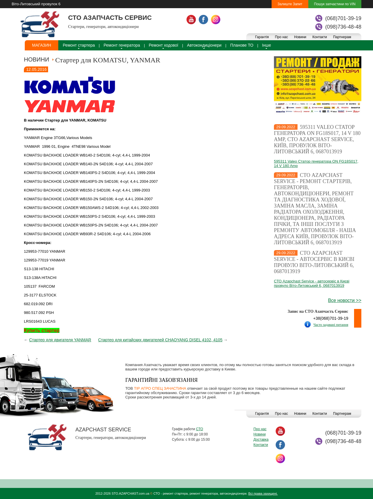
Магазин (41, 45)
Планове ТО (241, 45)
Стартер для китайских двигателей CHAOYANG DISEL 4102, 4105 (160, 340)
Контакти (319, 37)
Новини (300, 37)
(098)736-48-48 (343, 27)
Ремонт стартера (79, 45)
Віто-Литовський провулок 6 (36, 4)
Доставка (261, 439)
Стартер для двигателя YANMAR (60, 340)
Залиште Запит (289, 4)
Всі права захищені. (263, 493)
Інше (266, 45)
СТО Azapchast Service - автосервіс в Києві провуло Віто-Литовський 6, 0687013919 (314, 262)
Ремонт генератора (122, 45)
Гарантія (262, 37)
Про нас (281, 37)
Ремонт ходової (163, 45)
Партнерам (342, 37)
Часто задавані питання (330, 325)
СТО (199, 429)
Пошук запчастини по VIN (335, 4)
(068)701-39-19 (343, 18)
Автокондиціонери (204, 45)
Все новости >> (344, 300)
